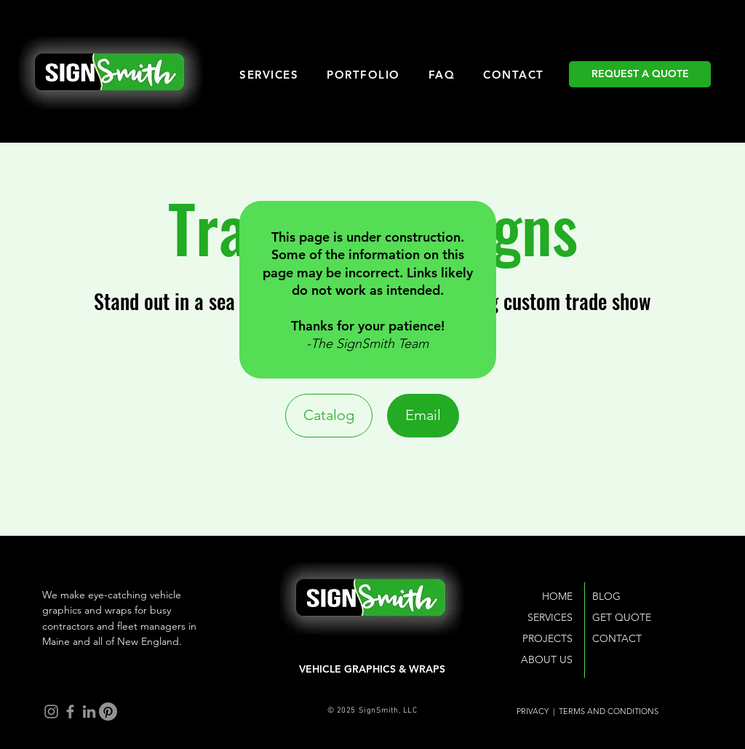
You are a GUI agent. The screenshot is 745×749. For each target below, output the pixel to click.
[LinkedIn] (89, 711)
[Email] (423, 415)
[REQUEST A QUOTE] (640, 74)
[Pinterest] (108, 711)
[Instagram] (51, 711)
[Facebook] (70, 711)
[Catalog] (328, 415)
